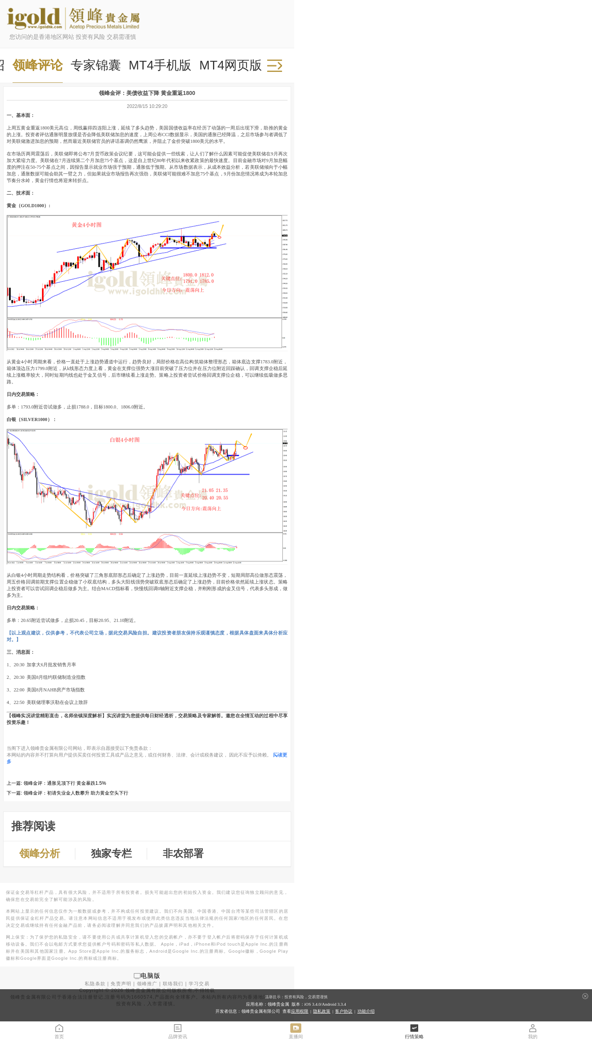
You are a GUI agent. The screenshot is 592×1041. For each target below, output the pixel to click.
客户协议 (343, 1011)
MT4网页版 (230, 65)
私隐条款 (95, 983)
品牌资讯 (177, 1031)
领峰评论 (38, 65)
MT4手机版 (160, 65)
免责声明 (121, 983)
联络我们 (173, 983)
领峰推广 (147, 983)
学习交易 (199, 983)
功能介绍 (366, 1011)
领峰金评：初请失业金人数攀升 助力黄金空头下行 (76, 793)
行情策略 (414, 1031)
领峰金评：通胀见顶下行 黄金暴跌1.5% (65, 783)
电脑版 (150, 975)
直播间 (296, 1031)
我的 (532, 1031)
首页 (59, 1031)
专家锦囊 (96, 65)
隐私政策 (321, 1011)
